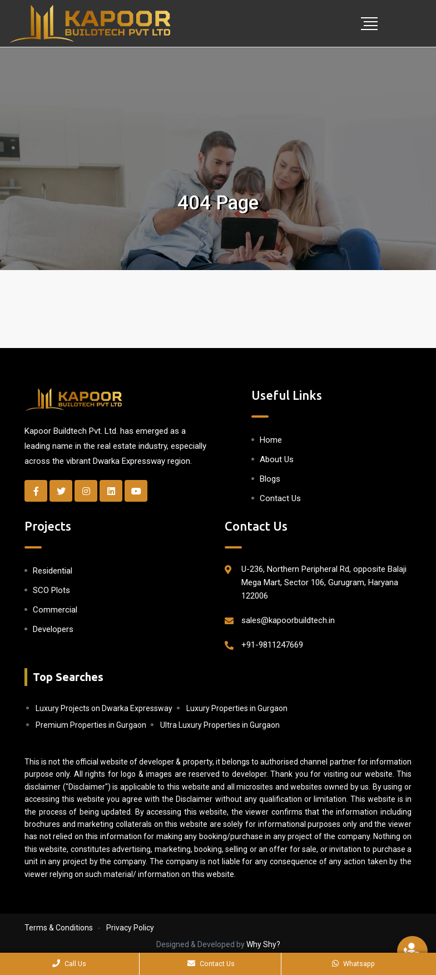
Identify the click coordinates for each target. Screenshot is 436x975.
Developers (53, 629)
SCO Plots (51, 590)
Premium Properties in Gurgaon (91, 725)
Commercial (55, 610)
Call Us (69, 963)
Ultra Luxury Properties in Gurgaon (220, 725)
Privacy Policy (130, 927)
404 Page (218, 203)
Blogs (270, 479)
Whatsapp (353, 963)
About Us (277, 459)
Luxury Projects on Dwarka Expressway (104, 708)
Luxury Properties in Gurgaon (237, 708)
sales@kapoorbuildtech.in (288, 620)
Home (271, 440)
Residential (52, 571)
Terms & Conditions (58, 927)
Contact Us (280, 498)
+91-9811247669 (272, 645)
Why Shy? (263, 944)
